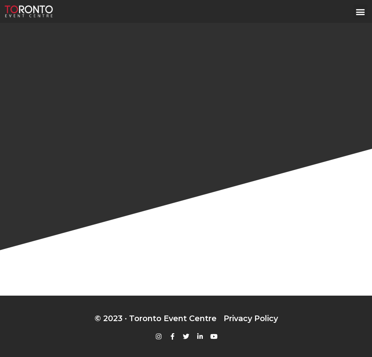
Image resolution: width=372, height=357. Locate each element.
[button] (360, 11)
